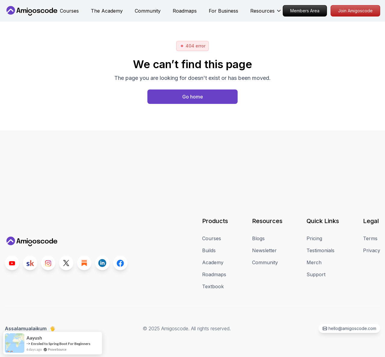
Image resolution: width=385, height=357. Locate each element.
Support (315, 274)
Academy (212, 262)
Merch (314, 262)
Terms (370, 238)
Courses (211, 238)
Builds (209, 250)
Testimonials (320, 250)
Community (265, 262)
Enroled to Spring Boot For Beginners (60, 347)
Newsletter (264, 250)
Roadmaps (214, 274)
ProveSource (57, 353)
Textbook (213, 286)
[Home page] (192, 96)
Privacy (371, 250)
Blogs (258, 238)
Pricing (314, 238)
